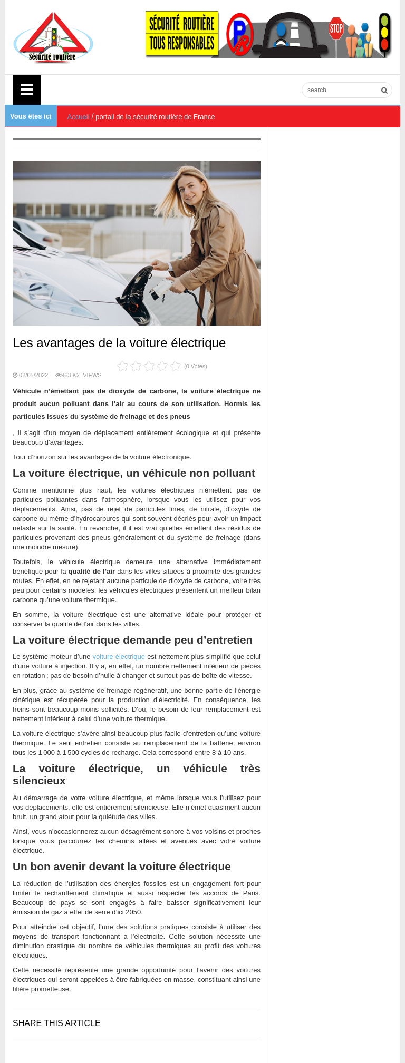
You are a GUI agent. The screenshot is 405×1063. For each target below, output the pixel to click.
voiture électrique (120, 657)
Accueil (79, 117)
